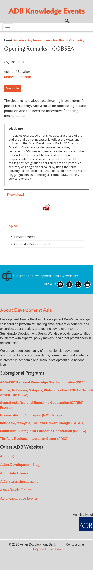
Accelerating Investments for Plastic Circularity (49, 40)
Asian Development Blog (19, 465)
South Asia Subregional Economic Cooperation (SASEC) (43, 431)
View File (12, 88)
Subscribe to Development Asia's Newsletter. (40, 276)
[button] (67, 20)
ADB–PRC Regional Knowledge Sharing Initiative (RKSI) (42, 382)
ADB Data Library (14, 473)
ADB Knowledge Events (19, 498)
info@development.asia (46, 549)
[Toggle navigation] (7, 27)
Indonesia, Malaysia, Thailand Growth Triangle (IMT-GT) (42, 423)
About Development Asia (26, 310)
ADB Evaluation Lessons (19, 481)
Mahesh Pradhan (17, 76)
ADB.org (7, 456)
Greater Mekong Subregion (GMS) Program (33, 415)
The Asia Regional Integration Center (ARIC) (33, 438)
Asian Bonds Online (15, 490)
